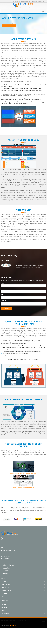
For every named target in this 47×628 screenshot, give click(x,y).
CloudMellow (12, 625)
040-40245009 (6, 570)
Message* (3, 300)
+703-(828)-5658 (6, 554)
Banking (3, 581)
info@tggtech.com (16, 1)
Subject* (3, 294)
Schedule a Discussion (9, 26)
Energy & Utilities (6, 587)
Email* (2, 289)
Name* (3, 283)
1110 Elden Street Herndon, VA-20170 (37, 1)
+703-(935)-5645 (6, 556)
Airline (3, 578)
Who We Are (4, 607)
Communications (5, 584)
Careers (3, 610)
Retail (3, 596)
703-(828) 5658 (24, 1)
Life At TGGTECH (5, 613)
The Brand (4, 604)
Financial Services (6, 590)
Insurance (4, 593)
